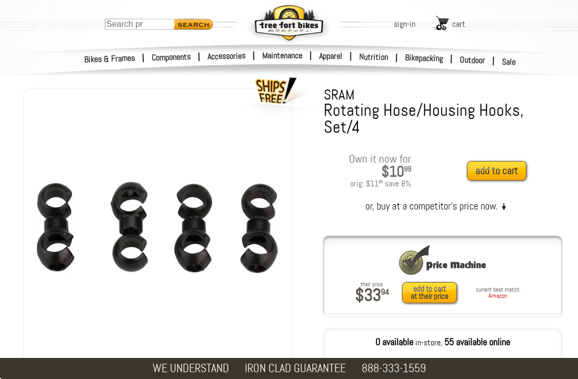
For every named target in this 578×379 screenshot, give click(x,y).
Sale (509, 62)
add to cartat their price (430, 293)
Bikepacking (424, 58)
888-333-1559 (394, 368)
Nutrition (373, 57)
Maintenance (282, 55)
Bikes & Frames (109, 59)
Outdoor (472, 60)
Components (171, 57)
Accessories (226, 56)
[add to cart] (499, 171)
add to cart (496, 170)
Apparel (330, 56)
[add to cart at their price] (432, 292)
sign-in (404, 23)
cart (458, 23)
